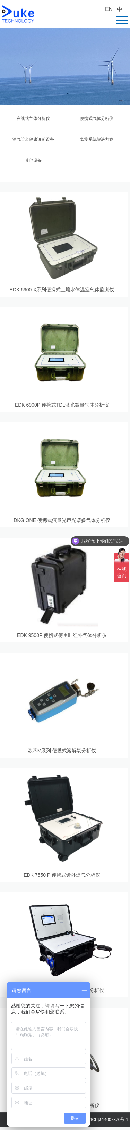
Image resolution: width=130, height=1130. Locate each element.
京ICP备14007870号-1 (107, 1119)
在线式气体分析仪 (33, 118)
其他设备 (33, 160)
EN (109, 9)
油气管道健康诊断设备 (33, 139)
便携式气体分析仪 (96, 118)
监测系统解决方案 (96, 139)
